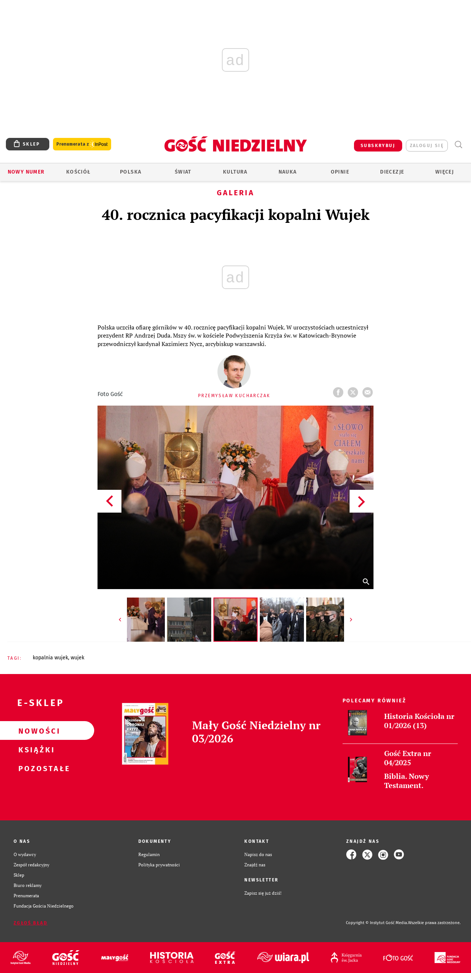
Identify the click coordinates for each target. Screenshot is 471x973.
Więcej (444, 172)
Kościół (78, 172)
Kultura (235, 172)
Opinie (340, 172)
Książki (35, 749)
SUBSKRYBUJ (378, 145)
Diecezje (392, 172)
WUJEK (77, 658)
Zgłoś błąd (30, 923)
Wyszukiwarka (458, 145)
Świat (183, 172)
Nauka (288, 172)
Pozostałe (35, 768)
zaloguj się (427, 145)
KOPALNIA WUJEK (50, 658)
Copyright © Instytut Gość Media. (377, 922)
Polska (130, 172)
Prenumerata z (82, 144)
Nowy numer (26, 172)
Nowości (35, 731)
